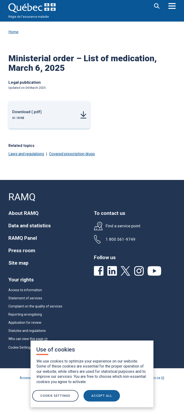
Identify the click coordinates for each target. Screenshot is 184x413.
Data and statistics (29, 226)
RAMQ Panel (22, 238)
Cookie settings (55, 395)
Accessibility (29, 378)
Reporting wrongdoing (25, 314)
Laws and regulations (26, 154)
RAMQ (22, 197)
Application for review (24, 322)
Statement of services (25, 298)
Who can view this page (28, 339)
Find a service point (123, 226)
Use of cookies (55, 349)
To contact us (109, 213)
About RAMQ (23, 213)
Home (13, 32)
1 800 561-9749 (120, 239)
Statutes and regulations (27, 331)
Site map (18, 263)
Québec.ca (155, 378)
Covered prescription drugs (72, 154)
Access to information (25, 290)
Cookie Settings (20, 347)
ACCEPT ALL (101, 395)
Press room (21, 250)
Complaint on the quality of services (35, 306)
